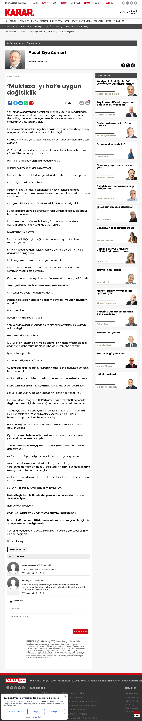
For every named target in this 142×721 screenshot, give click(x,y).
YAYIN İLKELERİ (64, 681)
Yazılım (77, 714)
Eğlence (81, 709)
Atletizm (71, 705)
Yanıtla (27, 573)
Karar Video (85, 21)
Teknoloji (87, 718)
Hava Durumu (131, 693)
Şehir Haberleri (132, 708)
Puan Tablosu (131, 700)
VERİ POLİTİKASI (114, 681)
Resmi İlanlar (113, 21)
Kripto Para (56, 21)
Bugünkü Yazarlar (15, 43)
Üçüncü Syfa (56, 693)
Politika (45, 693)
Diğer (94, 705)
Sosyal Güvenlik (82, 701)
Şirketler (95, 701)
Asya (72, 697)
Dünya (34, 21)
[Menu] (123, 21)
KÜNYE (53, 681)
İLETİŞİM (45, 681)
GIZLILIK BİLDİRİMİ (98, 681)
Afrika (79, 697)
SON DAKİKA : (11, 26)
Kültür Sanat (70, 709)
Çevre (74, 693)
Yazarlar (24, 21)
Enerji (71, 701)
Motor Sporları (83, 705)
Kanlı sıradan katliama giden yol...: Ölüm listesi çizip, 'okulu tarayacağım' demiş (54, 26)
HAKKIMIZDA (35, 681)
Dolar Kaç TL (131, 704)
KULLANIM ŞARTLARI (80, 681)
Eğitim (81, 693)
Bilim (84, 714)
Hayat (74, 21)
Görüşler (99, 21)
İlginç (79, 718)
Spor (67, 21)
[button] (65, 103)
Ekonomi (44, 21)
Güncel (14, 21)
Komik (73, 718)
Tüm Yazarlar (33, 43)
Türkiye (66, 693)
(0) (36, 573)
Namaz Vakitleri (132, 697)
